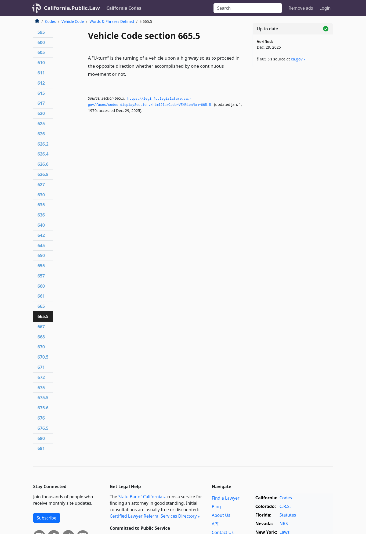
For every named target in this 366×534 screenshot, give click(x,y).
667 (41, 327)
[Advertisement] (292, 155)
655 (41, 266)
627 (41, 184)
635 (41, 205)
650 (41, 255)
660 (41, 286)
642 (41, 235)
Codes (50, 21)
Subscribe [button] (46, 518)
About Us (221, 515)
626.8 (43, 174)
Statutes (288, 515)
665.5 (43, 316)
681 (41, 448)
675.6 (43, 408)
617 (41, 103)
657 (41, 276)
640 (41, 225)
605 (41, 52)
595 (41, 32)
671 (41, 367)
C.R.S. (285, 506)
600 (41, 42)
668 (41, 337)
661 (41, 296)
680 (41, 438)
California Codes (123, 8)
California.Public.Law (72, 8)
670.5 (43, 357)
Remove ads (300, 8)
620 (41, 113)
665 (41, 306)
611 (41, 73)
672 (41, 377)
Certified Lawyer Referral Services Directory (153, 516)
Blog (216, 507)
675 (41, 388)
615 (41, 93)
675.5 (43, 397)
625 (41, 124)
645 (41, 245)
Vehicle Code (72, 21)
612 (41, 83)
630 (41, 195)
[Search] (247, 8)
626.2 (43, 144)
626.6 (43, 164)
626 (41, 134)
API (215, 524)
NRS (284, 523)
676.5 (43, 428)
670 (41, 347)
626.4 (43, 154)
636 (41, 215)
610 (41, 63)
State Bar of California (140, 497)
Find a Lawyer (226, 498)
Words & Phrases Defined (112, 21)
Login (325, 8)
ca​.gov (297, 59)
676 (41, 418)
